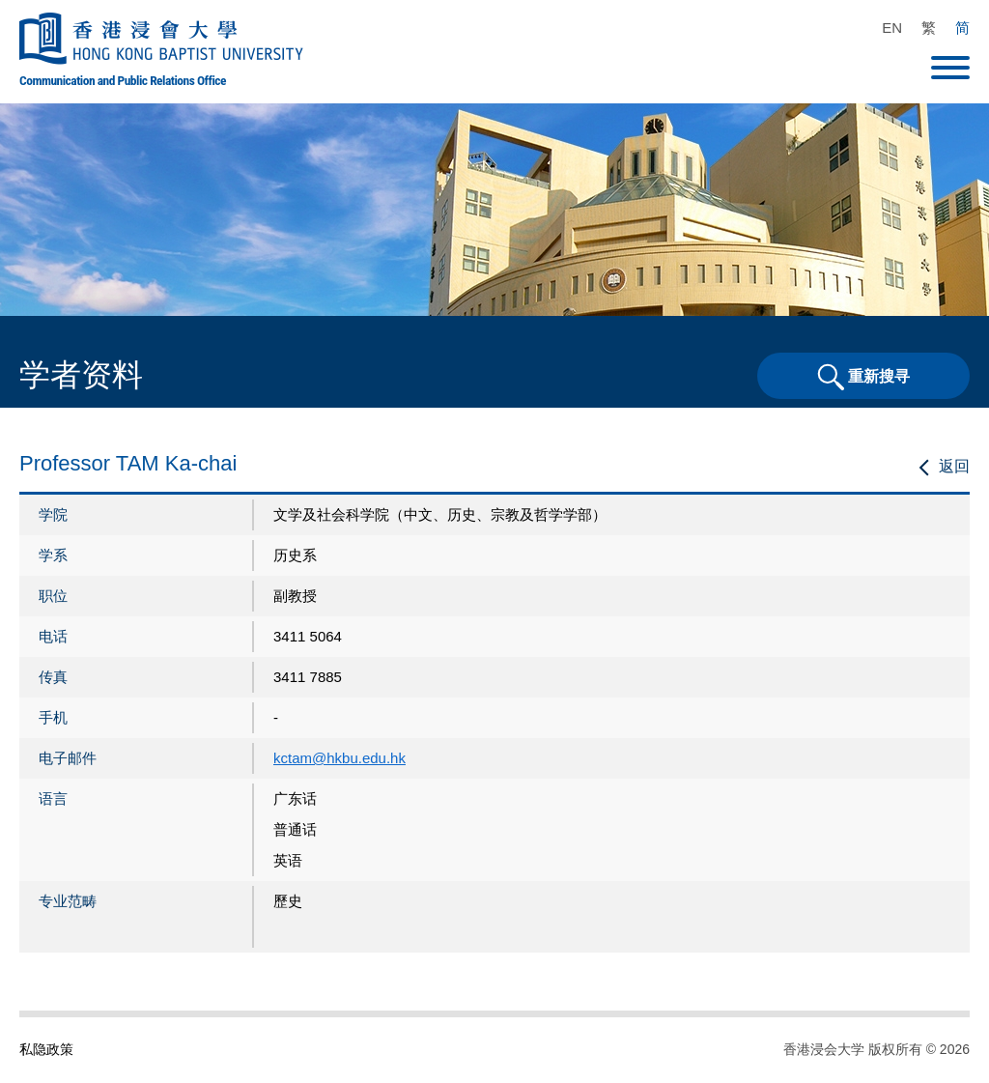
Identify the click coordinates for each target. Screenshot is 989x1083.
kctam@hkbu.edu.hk (339, 758)
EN (892, 27)
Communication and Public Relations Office (122, 80)
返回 (954, 466)
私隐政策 (46, 1049)
